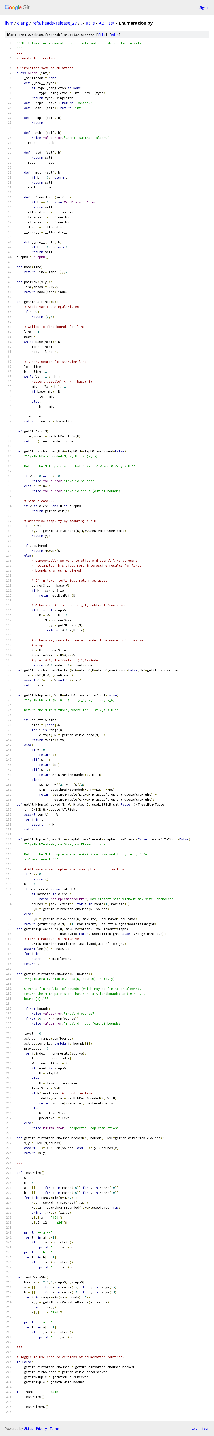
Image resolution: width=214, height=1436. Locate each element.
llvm (9, 23)
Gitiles (28, 1428)
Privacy (41, 1428)
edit (115, 35)
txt (194, 1428)
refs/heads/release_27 (54, 23)
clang (22, 23)
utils (90, 23)
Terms (55, 1428)
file (101, 35)
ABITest (107, 23)
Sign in (204, 7)
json (205, 1428)
